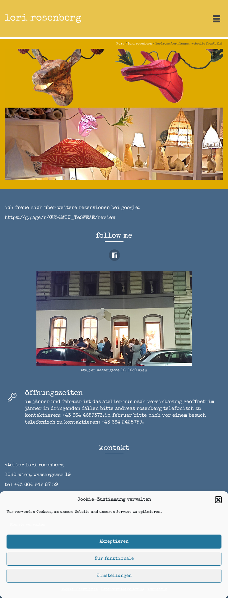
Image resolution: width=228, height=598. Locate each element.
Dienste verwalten (27, 525)
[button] (218, 500)
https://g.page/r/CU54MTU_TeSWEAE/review (60, 218)
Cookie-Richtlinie (79, 589)
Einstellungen (114, 575)
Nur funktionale (114, 558)
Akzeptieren (114, 541)
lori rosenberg (43, 18)
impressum (157, 589)
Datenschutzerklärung (122, 589)
